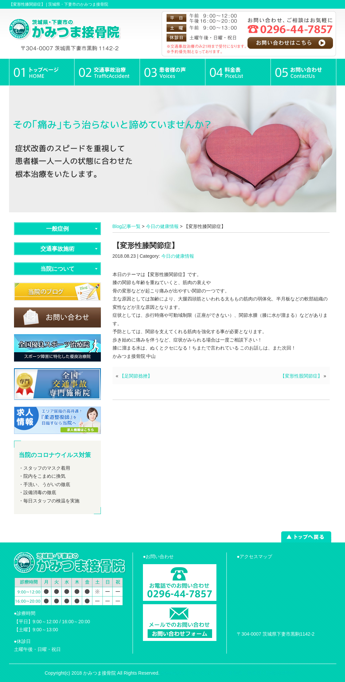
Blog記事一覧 (127, 226)
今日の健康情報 (162, 226)
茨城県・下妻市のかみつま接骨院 (78, 4)
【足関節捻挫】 (136, 376)
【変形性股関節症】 (301, 376)
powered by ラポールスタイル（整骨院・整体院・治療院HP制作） (231, 673)
